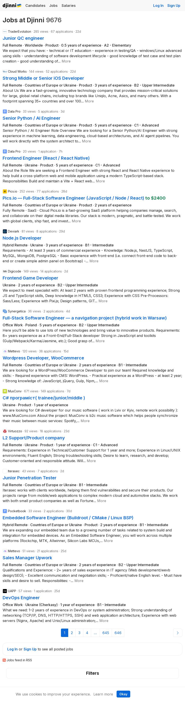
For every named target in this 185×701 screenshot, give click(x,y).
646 (118, 633)
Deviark (13, 231)
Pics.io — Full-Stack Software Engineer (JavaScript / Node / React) (74, 198)
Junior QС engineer (23, 38)
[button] (66, 61)
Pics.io (12, 191)
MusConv (15, 391)
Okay (123, 694)
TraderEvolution (19, 31)
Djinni (12, 6)
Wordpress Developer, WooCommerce (43, 358)
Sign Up (173, 5)
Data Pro (14, 111)
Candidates (35, 5)
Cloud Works (17, 71)
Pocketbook (17, 511)
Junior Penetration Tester (30, 477)
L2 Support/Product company (34, 437)
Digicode (14, 271)
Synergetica (17, 311)
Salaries (69, 5)
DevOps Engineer (21, 597)
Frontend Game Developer (30, 278)
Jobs (53, 5)
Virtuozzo (15, 431)
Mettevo (14, 351)
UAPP (12, 591)
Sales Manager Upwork (27, 557)
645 (105, 633)
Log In (158, 5)
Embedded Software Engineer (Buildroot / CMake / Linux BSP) (68, 517)
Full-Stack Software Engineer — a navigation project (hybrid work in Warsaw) (85, 318)
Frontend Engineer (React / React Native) (46, 158)
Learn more (103, 694)
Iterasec (14, 471)
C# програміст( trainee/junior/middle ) (44, 398)
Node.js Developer (22, 238)
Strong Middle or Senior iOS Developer (43, 78)
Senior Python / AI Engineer (31, 118)
